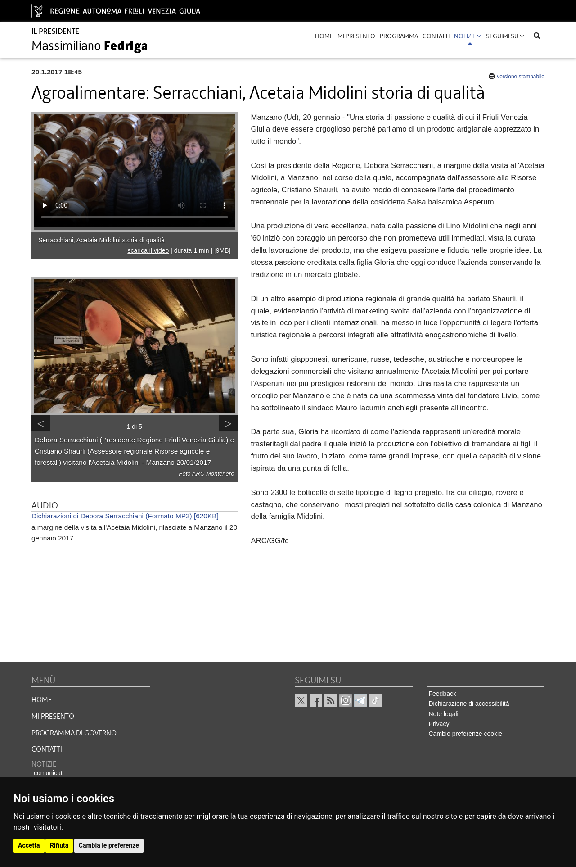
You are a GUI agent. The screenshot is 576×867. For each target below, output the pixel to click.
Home (324, 36)
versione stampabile (520, 76)
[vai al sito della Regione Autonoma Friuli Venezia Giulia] (120, 11)
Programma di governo (74, 733)
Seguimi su (505, 36)
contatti (436, 36)
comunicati (49, 772)
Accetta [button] (29, 845)
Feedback (442, 693)
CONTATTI (47, 749)
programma (399, 36)
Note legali (444, 713)
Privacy (439, 723)
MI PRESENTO (53, 716)
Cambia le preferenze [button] (109, 845)
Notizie (468, 36)
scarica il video (148, 250)
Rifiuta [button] (59, 845)
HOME (42, 699)
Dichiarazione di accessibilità (469, 703)
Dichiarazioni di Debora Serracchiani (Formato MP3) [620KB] (125, 516)
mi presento (356, 36)
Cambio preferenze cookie (465, 733)
